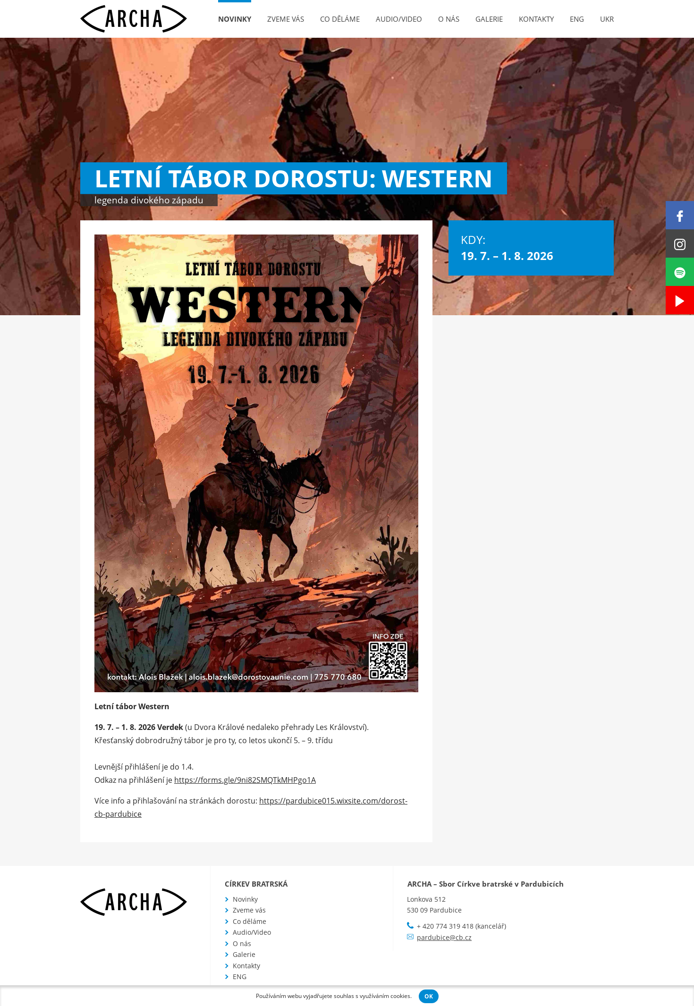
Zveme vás (285, 19)
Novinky (234, 19)
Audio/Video (399, 19)
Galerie (489, 19)
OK (428, 996)
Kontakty (536, 19)
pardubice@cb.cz (444, 937)
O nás (448, 19)
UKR (607, 19)
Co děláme (340, 19)
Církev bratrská (256, 884)
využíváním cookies (385, 996)
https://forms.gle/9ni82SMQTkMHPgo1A (245, 780)
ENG (577, 19)
